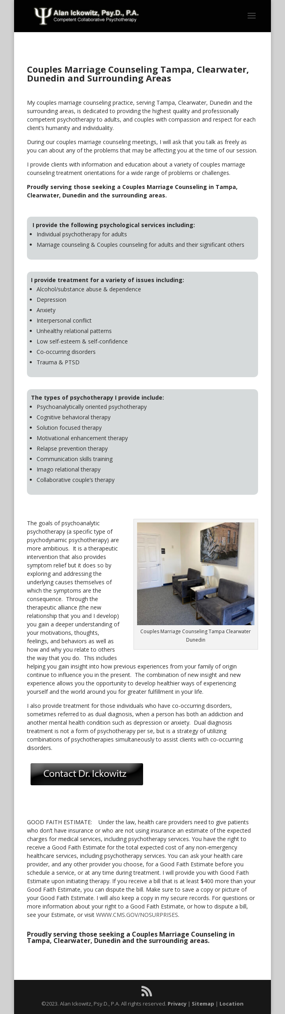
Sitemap (203, 1003)
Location (231, 1003)
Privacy (177, 1003)
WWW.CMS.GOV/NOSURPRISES (137, 914)
